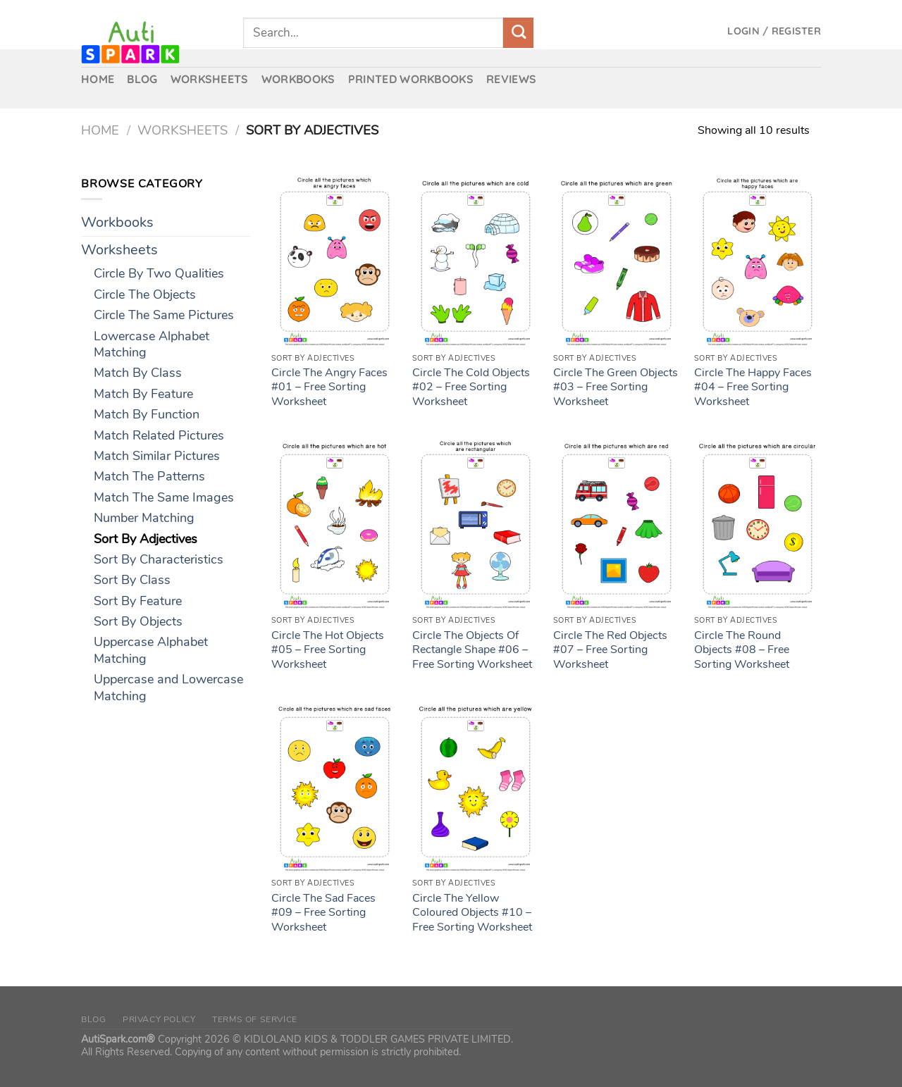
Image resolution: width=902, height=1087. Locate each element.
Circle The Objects (145, 294)
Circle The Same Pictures (164, 314)
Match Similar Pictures (157, 455)
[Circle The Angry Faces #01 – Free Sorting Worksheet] (334, 261)
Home (100, 130)
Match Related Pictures (159, 435)
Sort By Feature (138, 600)
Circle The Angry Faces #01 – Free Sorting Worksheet (329, 387)
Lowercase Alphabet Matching (151, 344)
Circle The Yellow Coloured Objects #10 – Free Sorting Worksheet (472, 913)
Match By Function (146, 414)
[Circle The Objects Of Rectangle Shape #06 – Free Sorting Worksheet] (475, 524)
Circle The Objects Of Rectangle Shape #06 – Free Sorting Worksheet (472, 650)
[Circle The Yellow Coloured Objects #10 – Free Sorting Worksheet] (475, 786)
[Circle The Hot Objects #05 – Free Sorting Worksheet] (334, 524)
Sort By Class (132, 579)
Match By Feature (143, 393)
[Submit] (518, 33)
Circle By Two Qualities (159, 273)
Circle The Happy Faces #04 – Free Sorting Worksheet (753, 387)
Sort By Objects (138, 621)
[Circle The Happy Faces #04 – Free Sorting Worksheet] (757, 261)
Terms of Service (254, 1019)
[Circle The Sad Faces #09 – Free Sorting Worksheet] (334, 786)
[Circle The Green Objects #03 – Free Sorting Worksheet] (616, 261)
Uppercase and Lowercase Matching (168, 687)
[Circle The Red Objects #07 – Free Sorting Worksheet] (616, 524)
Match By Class (138, 372)
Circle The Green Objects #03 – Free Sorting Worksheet (615, 387)
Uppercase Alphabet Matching (151, 649)
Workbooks (117, 222)
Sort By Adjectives (145, 538)
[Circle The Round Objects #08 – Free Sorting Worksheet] (757, 524)
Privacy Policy (159, 1019)
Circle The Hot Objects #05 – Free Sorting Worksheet (327, 650)
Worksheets (182, 130)
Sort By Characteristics (158, 559)
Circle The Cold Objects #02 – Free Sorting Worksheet (471, 387)
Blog (93, 1019)
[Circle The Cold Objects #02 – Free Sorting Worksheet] (475, 261)
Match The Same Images (164, 497)
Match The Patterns (149, 476)
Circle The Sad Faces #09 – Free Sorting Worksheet (323, 913)
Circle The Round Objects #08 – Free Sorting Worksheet (741, 650)
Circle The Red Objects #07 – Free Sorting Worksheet (610, 650)
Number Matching (144, 517)
